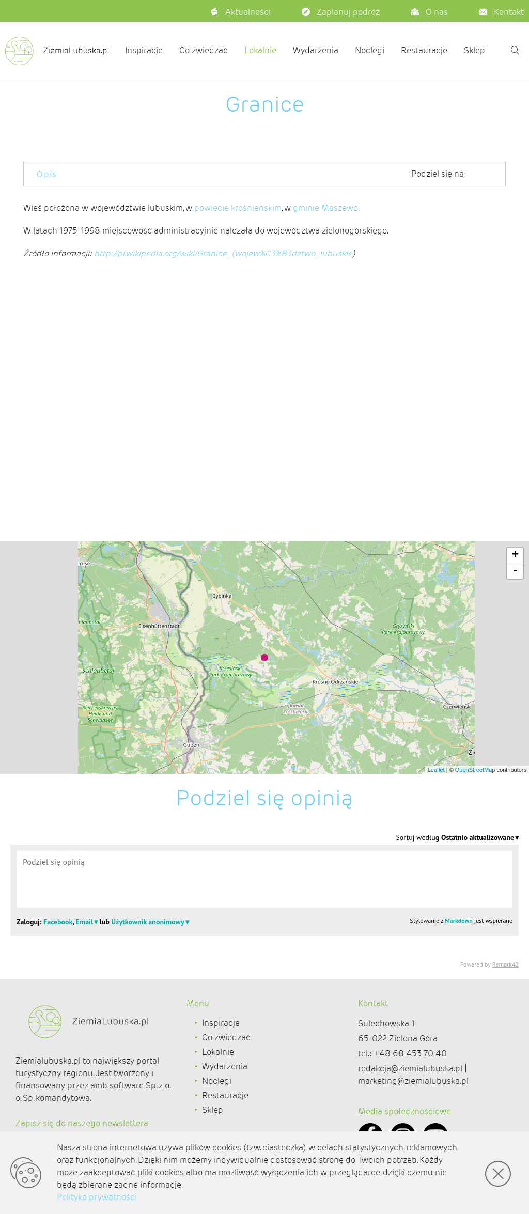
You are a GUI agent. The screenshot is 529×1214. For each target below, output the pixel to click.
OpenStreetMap (475, 770)
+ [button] (515, 555)
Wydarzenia (315, 50)
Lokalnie (260, 50)
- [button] (515, 571)
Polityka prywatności (97, 1197)
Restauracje (424, 50)
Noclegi (369, 50)
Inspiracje (144, 50)
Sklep (474, 50)
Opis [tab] (47, 174)
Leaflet (436, 770)
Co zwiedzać (203, 50)
